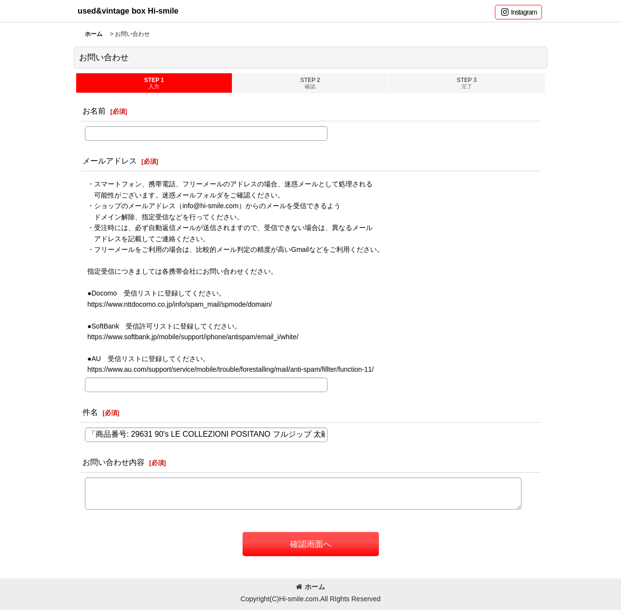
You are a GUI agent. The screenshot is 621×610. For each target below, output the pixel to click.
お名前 (94, 110)
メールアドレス (109, 160)
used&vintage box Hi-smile (128, 10)
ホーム (310, 587)
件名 (90, 412)
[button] (518, 12)
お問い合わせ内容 (113, 462)
